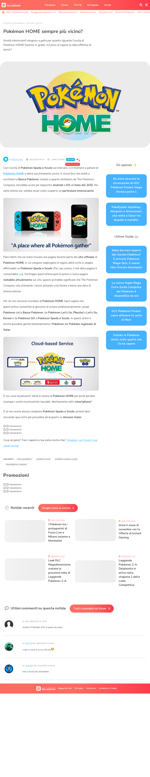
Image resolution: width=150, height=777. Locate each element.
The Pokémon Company (16, 464)
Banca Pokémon (24, 459)
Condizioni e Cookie (108, 688)
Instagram (93, 5)
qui (20, 274)
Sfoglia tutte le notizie (56, 508)
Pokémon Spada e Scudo (66, 459)
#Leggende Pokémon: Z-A (43, 12)
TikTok (78, 5)
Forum (64, 5)
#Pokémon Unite (88, 12)
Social (107, 5)
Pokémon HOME (13, 174)
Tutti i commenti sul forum (89, 608)
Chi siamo (78, 688)
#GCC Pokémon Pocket (17, 12)
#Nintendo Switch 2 (68, 12)
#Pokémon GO (105, 12)
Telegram (50, 5)
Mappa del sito (65, 688)
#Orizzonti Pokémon (125, 12)
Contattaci (91, 688)
